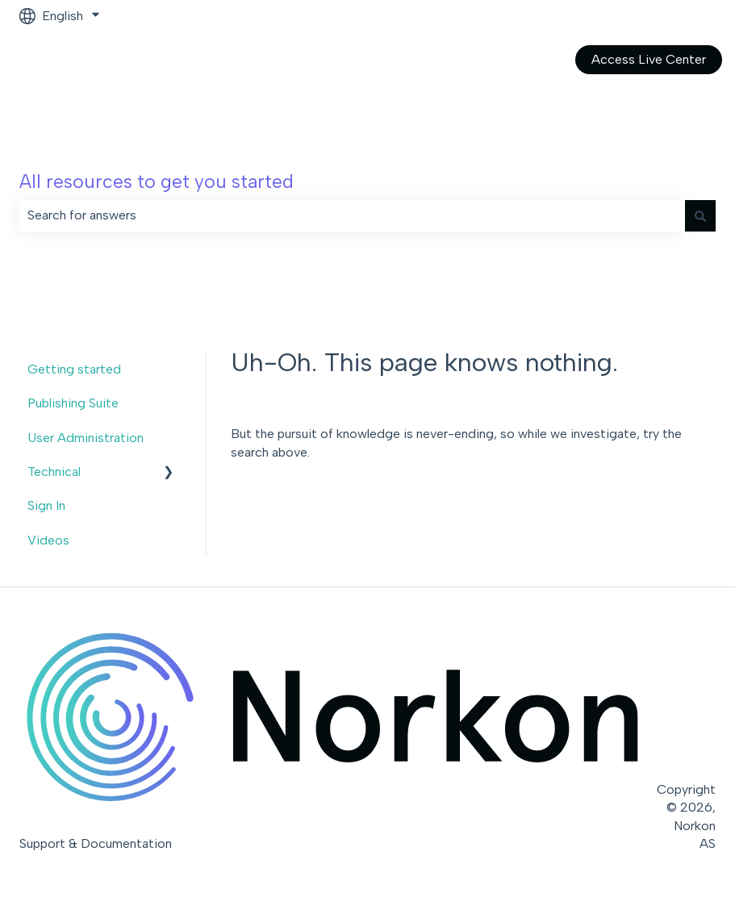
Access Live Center (648, 59)
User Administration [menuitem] (85, 437)
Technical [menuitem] (54, 471)
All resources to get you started (156, 181)
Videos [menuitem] (48, 540)
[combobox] (352, 215)
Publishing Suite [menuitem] (73, 403)
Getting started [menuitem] (74, 369)
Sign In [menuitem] (46, 505)
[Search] (700, 215)
